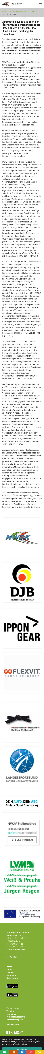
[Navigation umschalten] (40, 4)
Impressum (11, 975)
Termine (10, 1011)
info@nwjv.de (19, 949)
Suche (9, 969)
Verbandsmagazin (14, 1019)
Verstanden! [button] (22, 1049)
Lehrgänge (11, 1014)
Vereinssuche (12, 1008)
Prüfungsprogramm (15, 1016)
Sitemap (10, 972)
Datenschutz (12, 978)
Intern (9, 966)
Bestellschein (12, 1024)
